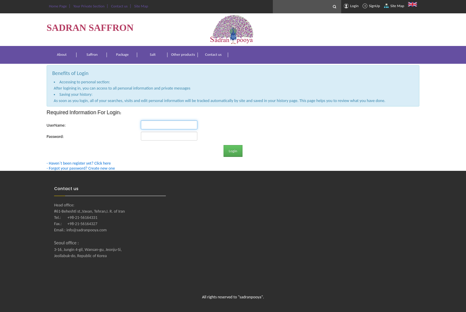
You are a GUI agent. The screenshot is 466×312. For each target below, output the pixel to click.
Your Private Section (89, 6)
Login (351, 6)
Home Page (57, 6)
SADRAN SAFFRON (90, 27)
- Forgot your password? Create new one (81, 168)
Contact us (119, 6)
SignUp (371, 6)
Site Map (394, 6)
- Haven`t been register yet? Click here (79, 163)
